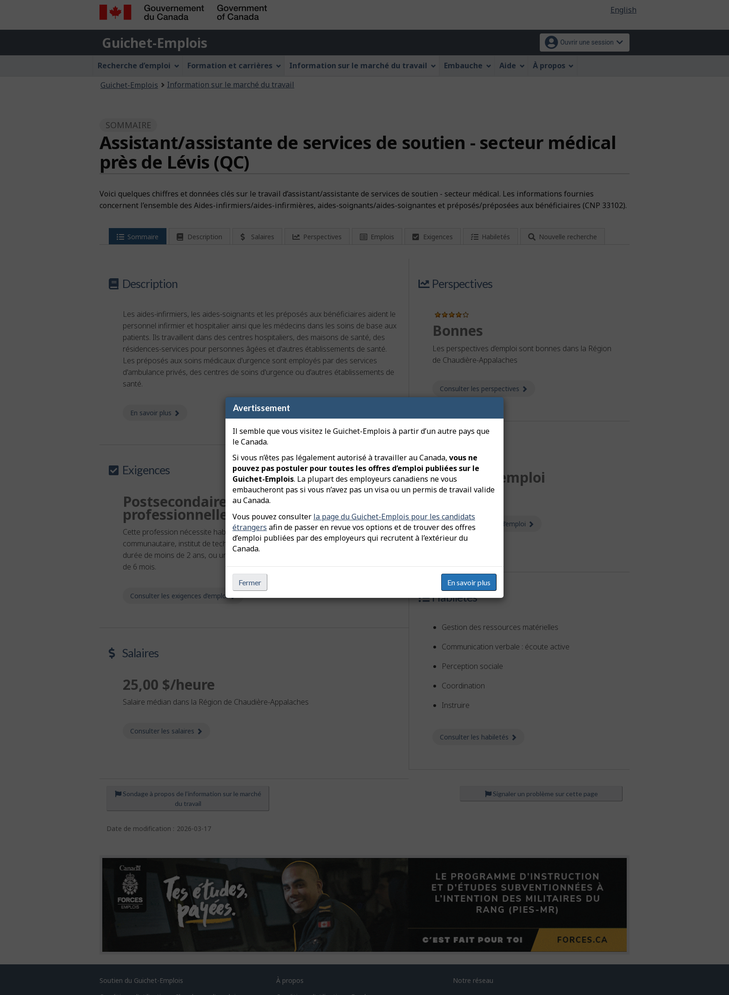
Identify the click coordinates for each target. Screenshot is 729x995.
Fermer (250, 582)
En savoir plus (468, 582)
